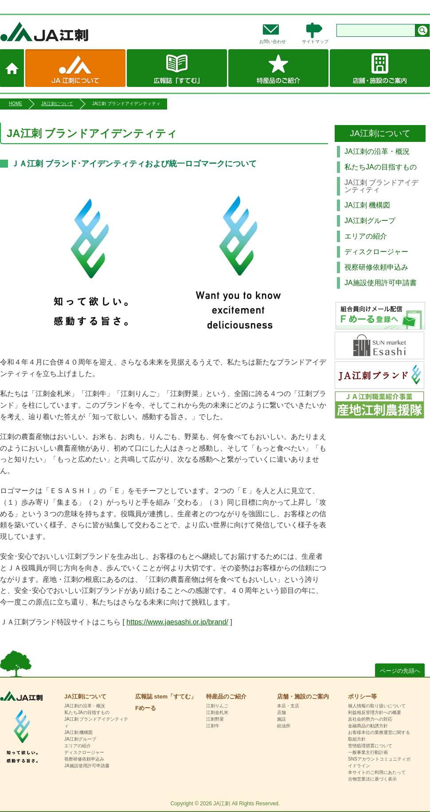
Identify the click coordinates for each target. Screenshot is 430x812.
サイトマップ (315, 41)
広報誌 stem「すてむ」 (177, 68)
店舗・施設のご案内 (380, 68)
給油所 (283, 725)
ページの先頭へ (400, 670)
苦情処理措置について (370, 745)
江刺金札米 (217, 712)
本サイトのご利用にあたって (377, 772)
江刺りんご (217, 705)
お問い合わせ (272, 41)
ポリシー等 (362, 696)
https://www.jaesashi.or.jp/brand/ (177, 622)
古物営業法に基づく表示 (372, 779)
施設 (281, 719)
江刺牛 (212, 725)
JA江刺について (75, 68)
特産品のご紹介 (278, 68)
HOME (15, 103)
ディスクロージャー (376, 251)
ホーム (12, 68)
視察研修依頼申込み (376, 267)
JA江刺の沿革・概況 (377, 151)
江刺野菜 (215, 719)
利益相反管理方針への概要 (374, 712)
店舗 (281, 712)
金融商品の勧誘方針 (368, 725)
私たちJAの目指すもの (380, 167)
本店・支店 (288, 705)
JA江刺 (73, 31)
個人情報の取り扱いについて (377, 705)
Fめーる (145, 708)
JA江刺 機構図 (367, 205)
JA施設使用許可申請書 (380, 282)
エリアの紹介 (365, 236)
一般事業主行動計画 (368, 752)
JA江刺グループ (369, 220)
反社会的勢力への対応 (370, 719)
